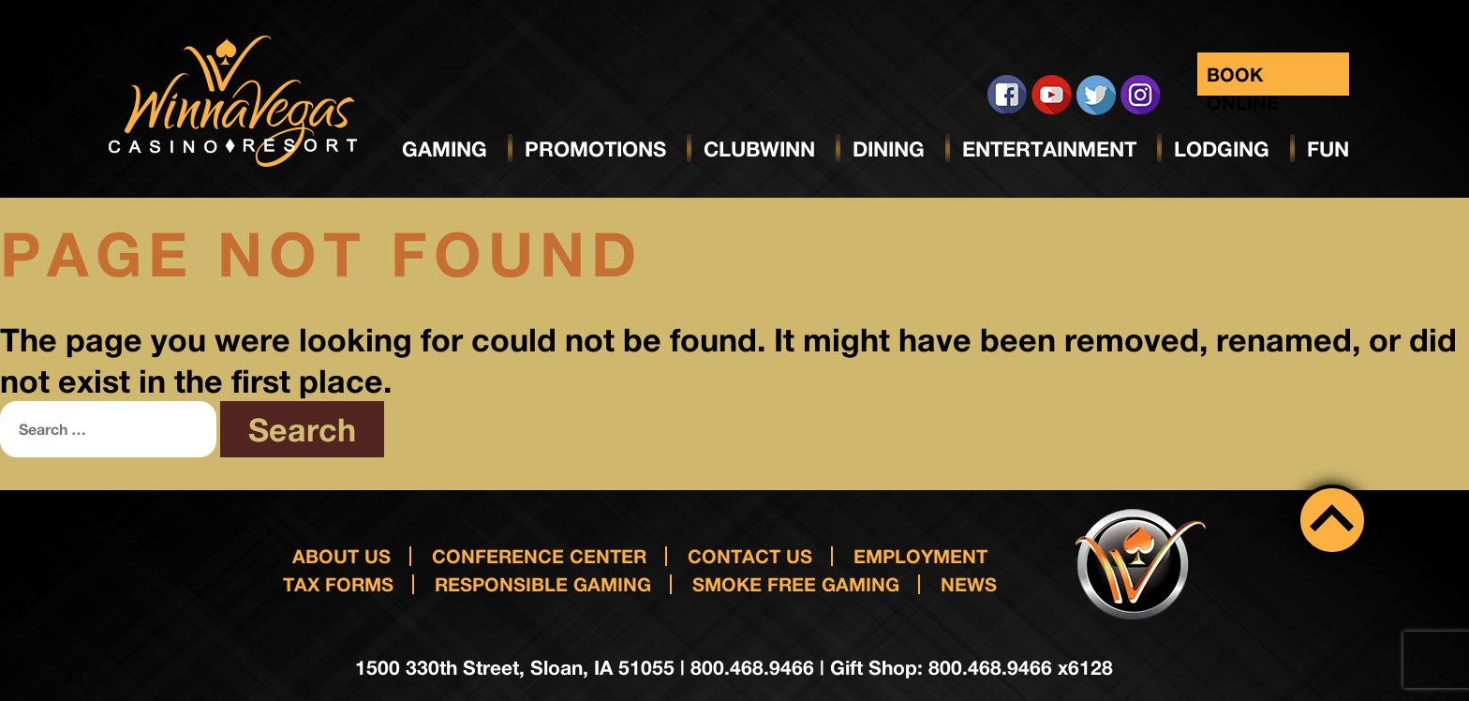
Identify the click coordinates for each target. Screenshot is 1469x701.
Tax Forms (338, 584)
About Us (341, 555)
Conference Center (539, 555)
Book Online (1243, 79)
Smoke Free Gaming (795, 584)
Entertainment (1049, 149)
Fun (1328, 149)
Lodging (1221, 149)
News (969, 584)
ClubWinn (759, 149)
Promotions (595, 149)
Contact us (750, 555)
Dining (889, 149)
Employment (920, 555)
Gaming (444, 149)
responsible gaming (543, 584)
